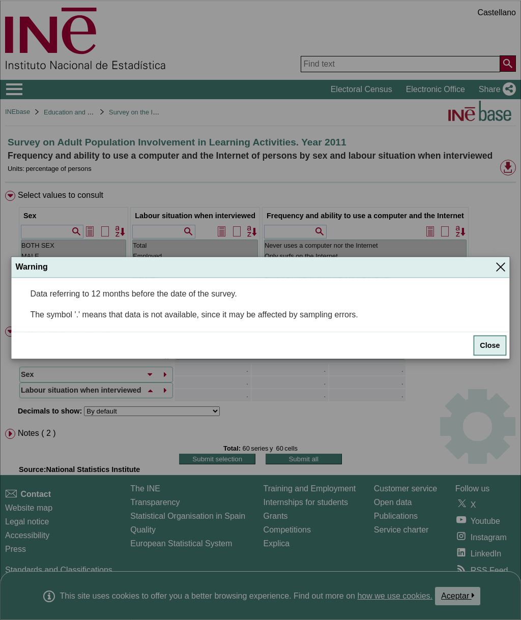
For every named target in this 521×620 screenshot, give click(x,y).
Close (490, 346)
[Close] (500, 267)
